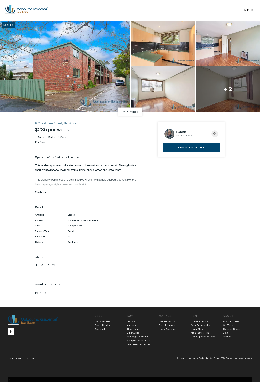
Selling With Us (102, 322)
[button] (41, 293)
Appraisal (100, 330)
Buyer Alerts (133, 333)
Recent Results (102, 326)
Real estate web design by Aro (239, 359)
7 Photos (130, 112)
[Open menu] (249, 10)
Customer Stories (231, 330)
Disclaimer (30, 359)
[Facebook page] (12, 332)
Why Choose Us (231, 322)
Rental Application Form (203, 337)
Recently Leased (167, 326)
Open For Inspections (201, 326)
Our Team (228, 326)
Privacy (19, 359)
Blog (225, 333)
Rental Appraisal (167, 330)
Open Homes (133, 330)
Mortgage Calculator (137, 337)
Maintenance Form (200, 333)
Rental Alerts (197, 330)
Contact (227, 337)
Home (10, 359)
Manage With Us (167, 322)
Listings (131, 322)
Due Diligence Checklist (139, 345)
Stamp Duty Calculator (138, 341)
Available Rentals (199, 322)
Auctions (131, 326)
